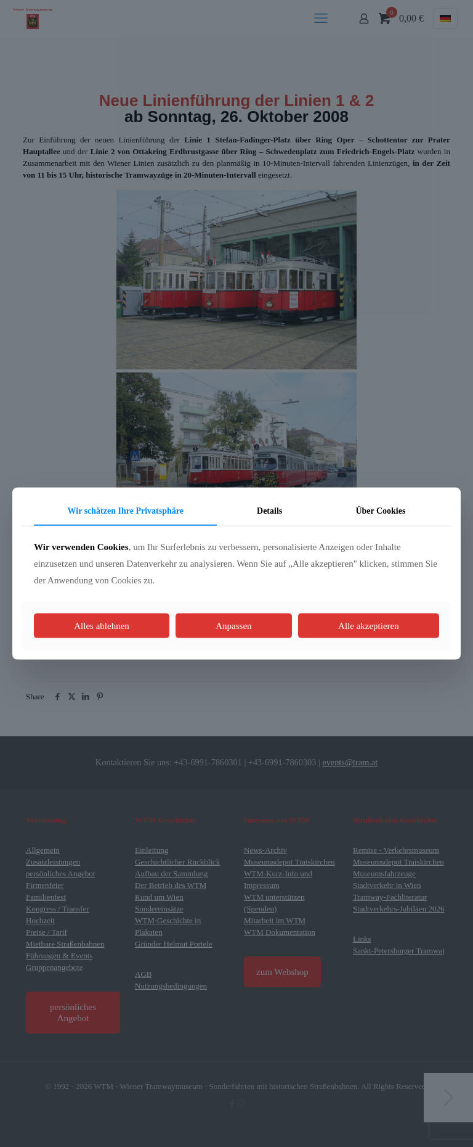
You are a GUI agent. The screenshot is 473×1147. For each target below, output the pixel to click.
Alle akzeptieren (368, 625)
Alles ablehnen (101, 625)
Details (269, 511)
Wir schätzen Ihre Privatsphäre (126, 511)
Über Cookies (380, 511)
